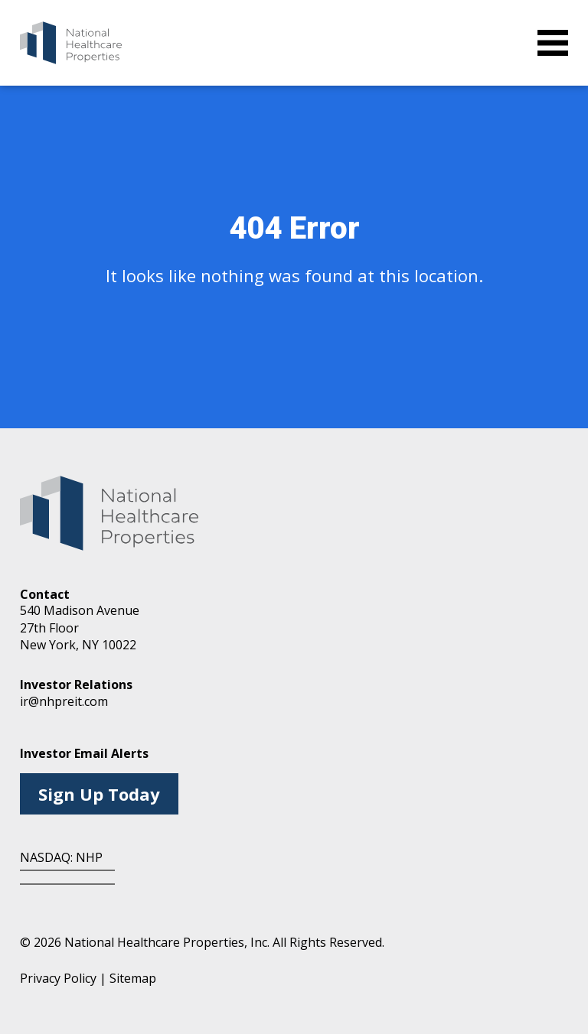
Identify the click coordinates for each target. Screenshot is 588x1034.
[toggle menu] (552, 43)
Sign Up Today (99, 793)
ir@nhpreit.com (64, 701)
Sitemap (132, 978)
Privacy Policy (58, 978)
